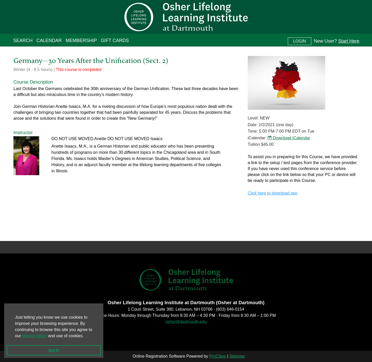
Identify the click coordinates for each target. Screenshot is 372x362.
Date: (253, 125)
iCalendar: (257, 138)
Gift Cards (115, 40)
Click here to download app (273, 193)
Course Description (33, 82)
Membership (81, 40)
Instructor (23, 132)
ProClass (217, 356)
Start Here (348, 41)
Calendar (49, 40)
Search (23, 40)
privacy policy (34, 336)
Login (299, 41)
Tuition (254, 144)
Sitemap (237, 356)
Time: (253, 131)
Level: (253, 118)
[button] (85, 336)
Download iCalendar (289, 138)
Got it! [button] (53, 350)
